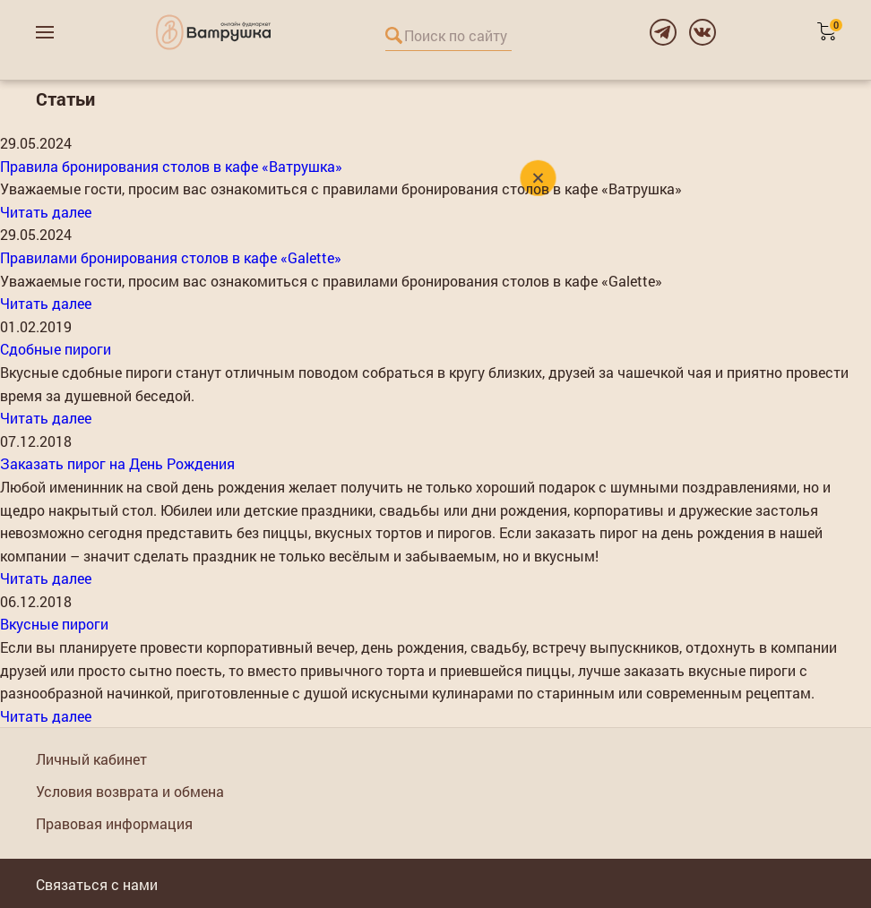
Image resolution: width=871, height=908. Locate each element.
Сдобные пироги (55, 348)
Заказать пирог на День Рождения (117, 463)
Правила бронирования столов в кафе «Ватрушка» (171, 166)
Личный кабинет (91, 759)
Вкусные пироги (54, 623)
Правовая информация (114, 823)
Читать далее (45, 211)
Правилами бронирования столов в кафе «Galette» (170, 257)
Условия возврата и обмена (130, 791)
